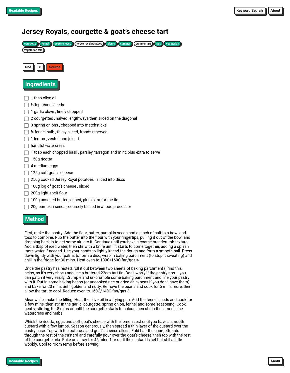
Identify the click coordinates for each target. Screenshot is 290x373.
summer (125, 43)
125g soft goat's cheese (48, 172)
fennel (45, 43)
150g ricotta (38, 159)
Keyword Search (250, 10)
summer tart (143, 43)
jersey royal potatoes (89, 43)
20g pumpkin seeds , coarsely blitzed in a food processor (77, 206)
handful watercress (44, 145)
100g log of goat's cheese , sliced (56, 186)
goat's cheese (63, 43)
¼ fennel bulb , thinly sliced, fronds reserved (66, 132)
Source (54, 67)
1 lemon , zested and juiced (51, 138)
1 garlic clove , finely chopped (53, 111)
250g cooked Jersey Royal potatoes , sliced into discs (74, 179)
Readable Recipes (23, 10)
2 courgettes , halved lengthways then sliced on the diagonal (80, 118)
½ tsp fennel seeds (44, 105)
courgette (30, 43)
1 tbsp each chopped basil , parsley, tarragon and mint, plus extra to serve (92, 152)
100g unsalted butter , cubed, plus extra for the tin (71, 200)
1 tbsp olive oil (40, 98)
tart (158, 43)
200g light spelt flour (45, 193)
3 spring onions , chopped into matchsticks (65, 125)
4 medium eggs (41, 166)
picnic (111, 43)
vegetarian (172, 43)
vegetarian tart (33, 50)
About (275, 10)
